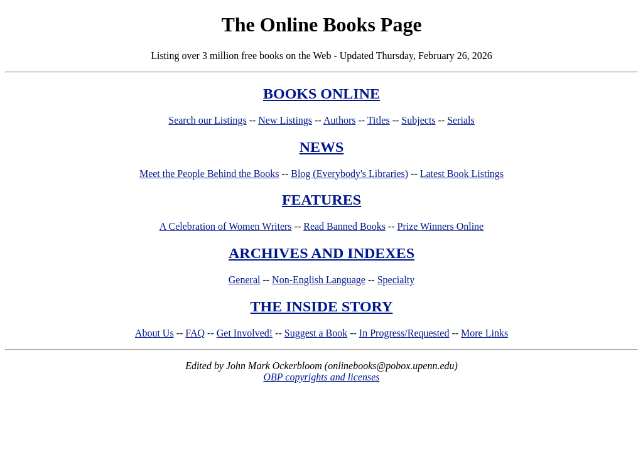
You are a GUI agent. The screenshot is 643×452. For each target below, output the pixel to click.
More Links (484, 333)
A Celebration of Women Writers (225, 226)
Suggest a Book (315, 333)
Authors (339, 120)
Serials (461, 120)
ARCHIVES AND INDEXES (321, 253)
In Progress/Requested (404, 333)
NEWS (322, 147)
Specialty (396, 279)
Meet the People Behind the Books (209, 173)
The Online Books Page (321, 24)
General (245, 279)
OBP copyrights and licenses (321, 377)
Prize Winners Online (440, 226)
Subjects (418, 120)
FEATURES (321, 199)
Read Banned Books (344, 226)
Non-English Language (318, 279)
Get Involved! (245, 333)
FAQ (195, 333)
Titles (378, 120)
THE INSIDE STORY (322, 306)
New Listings (285, 120)
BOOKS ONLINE (321, 93)
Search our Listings (207, 120)
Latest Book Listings (462, 173)
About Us (154, 333)
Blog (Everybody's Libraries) (349, 173)
